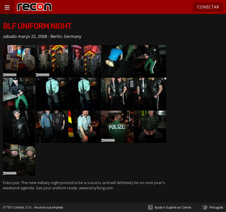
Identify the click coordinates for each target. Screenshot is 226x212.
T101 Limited (15, 207)
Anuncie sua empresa (48, 207)
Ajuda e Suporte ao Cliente (173, 207)
